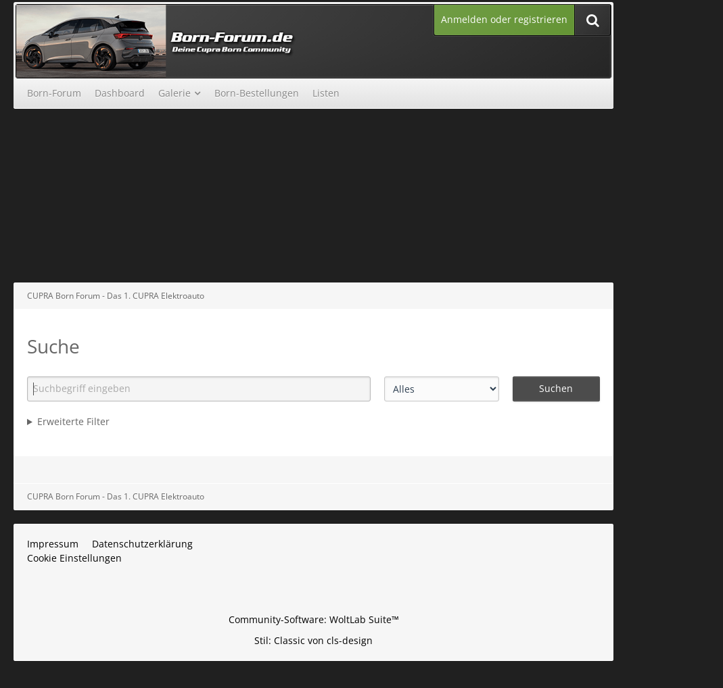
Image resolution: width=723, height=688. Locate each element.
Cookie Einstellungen (74, 557)
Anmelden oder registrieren (504, 19)
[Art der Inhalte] (441, 388)
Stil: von (313, 640)
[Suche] (592, 20)
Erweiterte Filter (73, 421)
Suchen (556, 388)
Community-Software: (314, 619)
